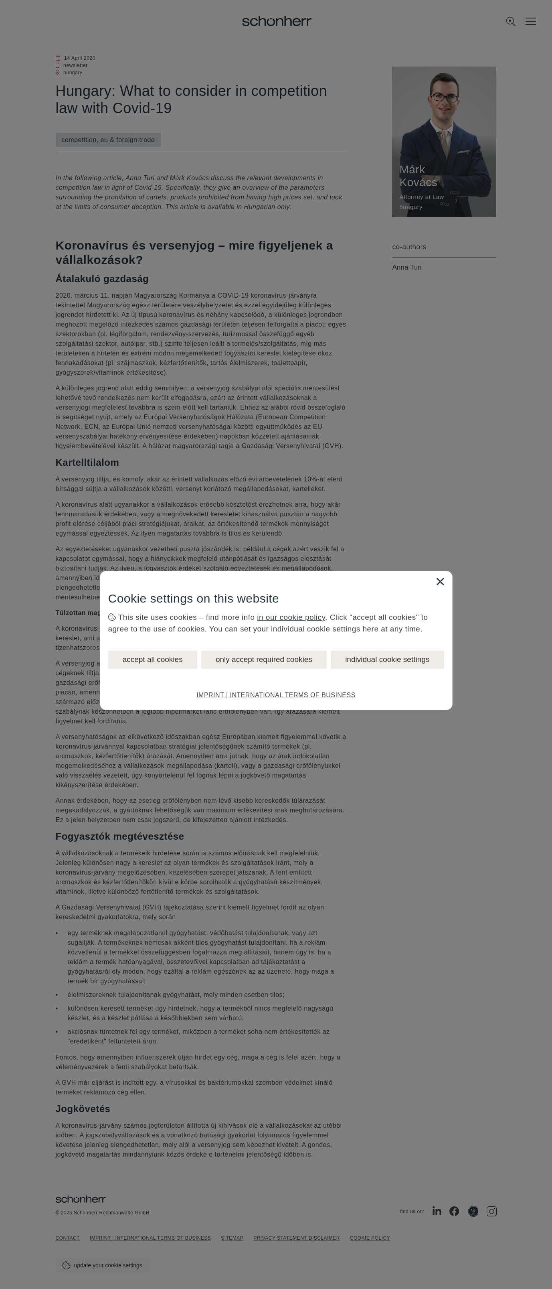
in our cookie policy (291, 617)
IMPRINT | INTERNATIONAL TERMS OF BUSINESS (276, 695)
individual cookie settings (387, 659)
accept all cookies (153, 659)
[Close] (440, 581)
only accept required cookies (264, 659)
